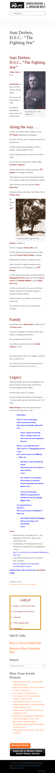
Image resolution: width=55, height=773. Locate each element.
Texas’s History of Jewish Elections (25, 693)
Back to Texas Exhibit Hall (25, 643)
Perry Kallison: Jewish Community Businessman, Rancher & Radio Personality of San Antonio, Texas (28, 724)
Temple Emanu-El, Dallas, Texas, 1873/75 (27, 702)
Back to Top (41, 771)
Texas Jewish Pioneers (29, 584)
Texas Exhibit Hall (16, 584)
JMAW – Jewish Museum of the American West (28, 5)
